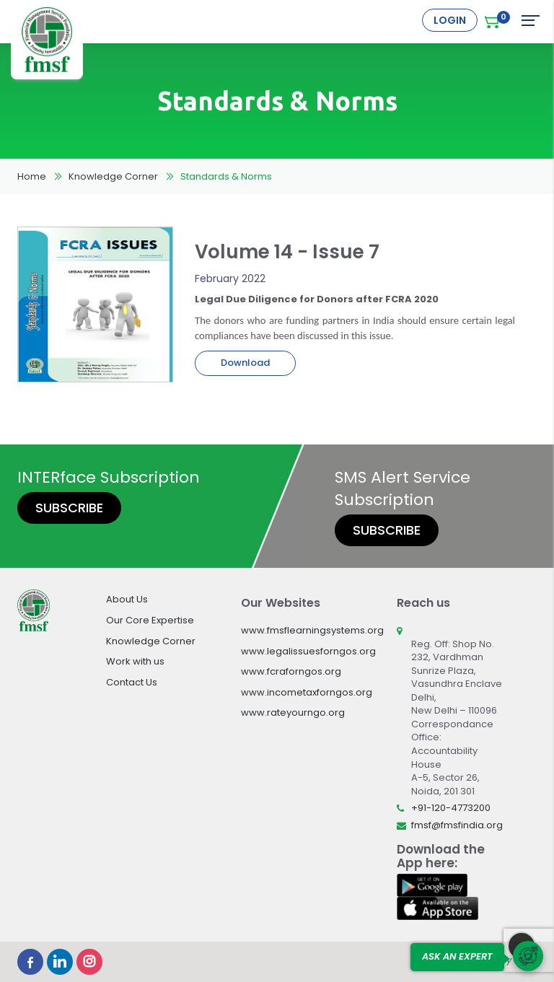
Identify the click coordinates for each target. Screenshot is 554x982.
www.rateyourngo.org (293, 712)
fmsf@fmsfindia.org (457, 825)
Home (31, 176)
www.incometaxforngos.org (306, 692)
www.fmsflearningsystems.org (312, 630)
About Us (127, 599)
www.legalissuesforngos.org (308, 651)
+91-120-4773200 (451, 808)
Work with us (135, 661)
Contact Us (131, 682)
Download (245, 362)
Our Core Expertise (150, 620)
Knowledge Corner (113, 176)
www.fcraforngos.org (291, 671)
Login (450, 20)
